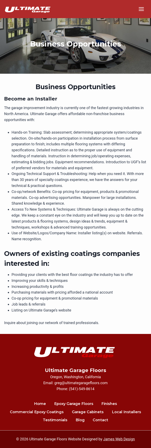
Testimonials (55, 420)
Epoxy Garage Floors (73, 403)
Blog (80, 420)
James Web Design (119, 439)
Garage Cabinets (88, 412)
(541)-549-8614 (82, 389)
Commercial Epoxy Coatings (37, 412)
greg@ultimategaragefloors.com (81, 383)
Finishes (109, 403)
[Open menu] (141, 9)
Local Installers (126, 412)
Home (40, 403)
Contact (100, 420)
